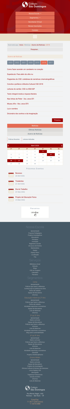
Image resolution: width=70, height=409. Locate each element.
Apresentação (35, 231)
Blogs (35, 268)
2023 (10, 63)
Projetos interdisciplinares (35, 354)
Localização (35, 254)
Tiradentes (19, 181)
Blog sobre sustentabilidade (35, 332)
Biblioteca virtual (35, 264)
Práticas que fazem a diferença (35, 286)
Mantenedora (35, 248)
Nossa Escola (34, 14)
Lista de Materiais (35, 310)
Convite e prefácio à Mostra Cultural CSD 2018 (25, 84)
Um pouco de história (35, 246)
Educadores (35, 237)
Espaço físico (35, 252)
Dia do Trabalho (21, 189)
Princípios (35, 239)
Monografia (35, 372)
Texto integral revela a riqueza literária (22, 94)
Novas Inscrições (35, 26)
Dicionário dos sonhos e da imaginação (22, 114)
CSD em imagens (35, 270)
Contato (35, 30)
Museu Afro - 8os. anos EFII (18, 104)
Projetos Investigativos (35, 235)
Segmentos (34, 18)
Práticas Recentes (14, 139)
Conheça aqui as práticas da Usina (35, 288)
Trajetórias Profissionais (35, 374)
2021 (24, 63)
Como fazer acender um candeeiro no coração (25, 69)
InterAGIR (35, 352)
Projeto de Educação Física (25, 197)
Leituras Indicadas (28, 139)
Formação (35, 241)
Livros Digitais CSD (35, 370)
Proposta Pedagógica (35, 233)
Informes (35, 295)
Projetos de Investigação (35, 366)
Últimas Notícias (35, 130)
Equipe (35, 250)
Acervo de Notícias (35, 134)
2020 (31, 63)
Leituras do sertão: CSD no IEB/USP (21, 89)
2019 (37, 63)
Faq (35, 257)
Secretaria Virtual (35, 22)
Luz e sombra (12, 109)
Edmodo (35, 266)
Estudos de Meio (35, 377)
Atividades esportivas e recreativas (35, 306)
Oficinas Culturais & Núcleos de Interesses (35, 368)
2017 (51, 63)
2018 (44, 63)
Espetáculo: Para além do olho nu (20, 74)
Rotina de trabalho (35, 290)
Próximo (57, 120)
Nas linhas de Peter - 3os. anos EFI (20, 99)
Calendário (35, 272)
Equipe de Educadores (35, 293)
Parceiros (35, 274)
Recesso (18, 173)
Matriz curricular (35, 320)
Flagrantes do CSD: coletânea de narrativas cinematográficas (30, 79)
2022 (17, 63)
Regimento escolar (35, 243)
